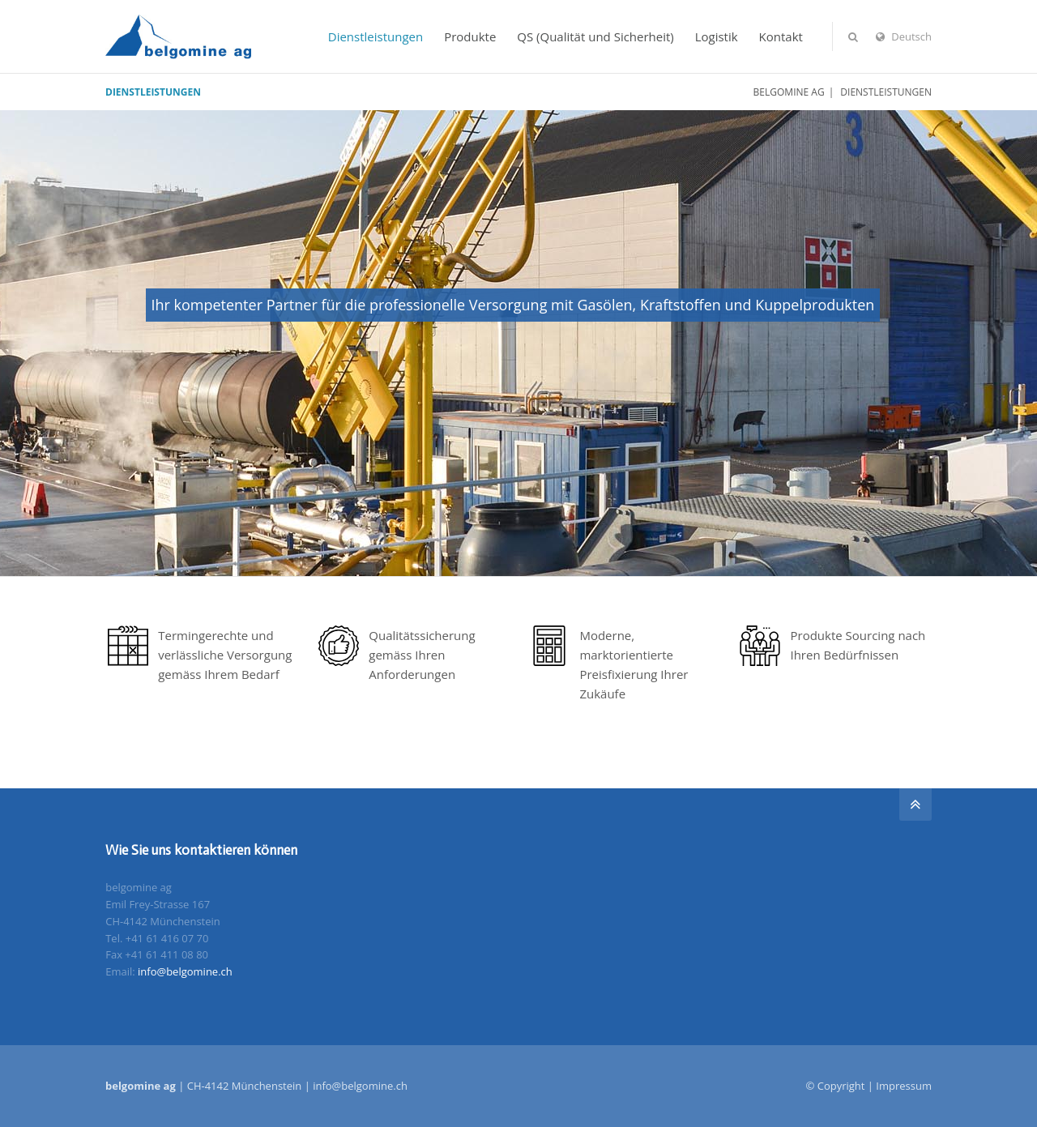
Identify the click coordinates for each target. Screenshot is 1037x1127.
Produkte (470, 36)
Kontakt (781, 36)
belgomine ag (789, 92)
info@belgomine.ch (185, 971)
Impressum (904, 1085)
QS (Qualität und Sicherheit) (595, 36)
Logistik (716, 36)
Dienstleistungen (375, 36)
